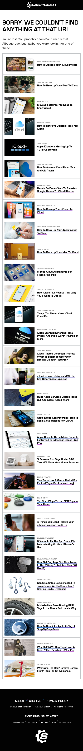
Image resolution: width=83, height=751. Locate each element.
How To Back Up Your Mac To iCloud (58, 252)
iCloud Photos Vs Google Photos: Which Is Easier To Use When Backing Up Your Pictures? (56, 356)
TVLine (44, 722)
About (19, 701)
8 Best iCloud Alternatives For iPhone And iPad (54, 273)
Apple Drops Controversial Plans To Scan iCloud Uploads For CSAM (57, 419)
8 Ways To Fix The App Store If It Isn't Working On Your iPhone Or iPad (56, 544)
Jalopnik (32, 722)
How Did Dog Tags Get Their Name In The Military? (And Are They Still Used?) (57, 565)
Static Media (24, 706)
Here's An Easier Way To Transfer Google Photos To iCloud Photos (57, 190)
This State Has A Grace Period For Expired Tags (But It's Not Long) (57, 482)
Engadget (18, 722)
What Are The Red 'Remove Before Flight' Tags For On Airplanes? (57, 670)
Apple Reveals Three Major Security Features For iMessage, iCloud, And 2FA (58, 440)
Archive (35, 701)
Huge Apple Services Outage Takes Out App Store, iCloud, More (57, 398)
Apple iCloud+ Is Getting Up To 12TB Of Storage (54, 148)
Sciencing (65, 722)
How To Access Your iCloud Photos (57, 64)
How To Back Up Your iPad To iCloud (57, 85)
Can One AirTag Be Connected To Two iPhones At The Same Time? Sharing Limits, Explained (56, 586)
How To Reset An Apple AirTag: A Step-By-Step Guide (56, 628)
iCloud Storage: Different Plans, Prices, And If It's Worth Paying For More (57, 336)
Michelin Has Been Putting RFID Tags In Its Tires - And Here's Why (56, 607)
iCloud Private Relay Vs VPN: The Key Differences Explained (56, 378)
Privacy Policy (57, 701)
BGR (53, 722)
